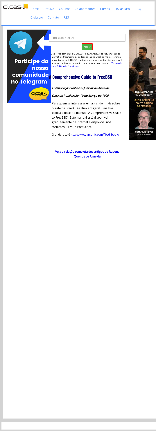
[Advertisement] (26, 159)
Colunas (64, 9)
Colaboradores (85, 9)
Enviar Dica (122, 9)
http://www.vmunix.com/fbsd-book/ (95, 135)
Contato (53, 17)
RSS (66, 17)
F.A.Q (138, 9)
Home (35, 9)
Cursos (105, 9)
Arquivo (49, 9)
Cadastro (37, 17)
